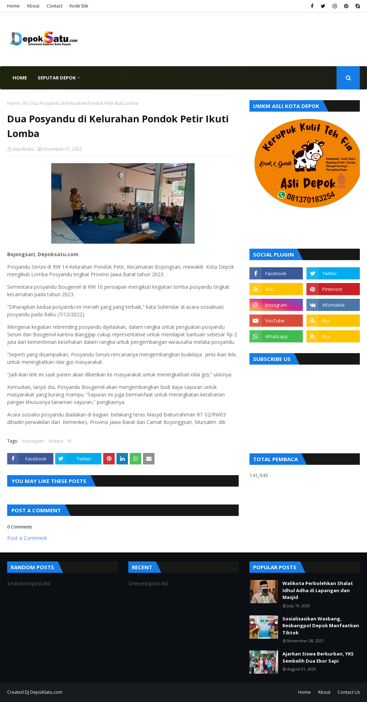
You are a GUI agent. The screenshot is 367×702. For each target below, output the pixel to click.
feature (56, 441)
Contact (54, 6)
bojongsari (33, 441)
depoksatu (23, 149)
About (33, 6)
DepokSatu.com (46, 692)
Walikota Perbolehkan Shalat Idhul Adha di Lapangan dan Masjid (317, 590)
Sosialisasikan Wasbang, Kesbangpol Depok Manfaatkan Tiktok (320, 625)
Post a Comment (27, 538)
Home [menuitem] (20, 77)
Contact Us (349, 692)
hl (25, 103)
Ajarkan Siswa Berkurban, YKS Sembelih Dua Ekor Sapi (318, 657)
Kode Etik (79, 6)
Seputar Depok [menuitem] (57, 77)
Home (13, 6)
